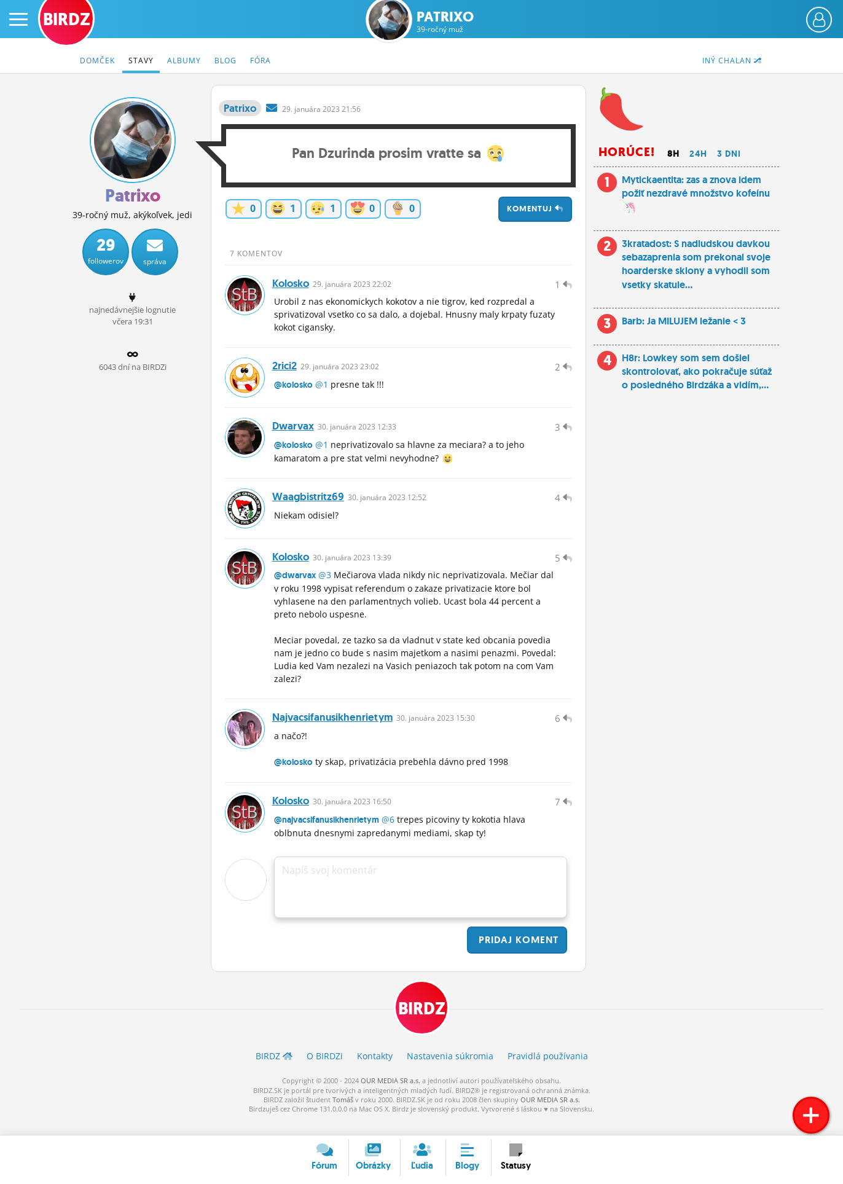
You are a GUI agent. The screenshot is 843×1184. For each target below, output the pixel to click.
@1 (321, 388)
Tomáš (342, 1114)
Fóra (260, 60)
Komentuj (535, 208)
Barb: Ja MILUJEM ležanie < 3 (684, 321)
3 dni (729, 153)
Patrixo (445, 21)
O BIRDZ (325, 1071)
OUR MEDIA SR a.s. (390, 1095)
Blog (225, 60)
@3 (324, 585)
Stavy (141, 60)
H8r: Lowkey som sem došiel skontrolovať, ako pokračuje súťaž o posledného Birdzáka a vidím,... (697, 371)
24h (698, 153)
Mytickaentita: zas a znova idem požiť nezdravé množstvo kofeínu (696, 193)
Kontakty (375, 1071)
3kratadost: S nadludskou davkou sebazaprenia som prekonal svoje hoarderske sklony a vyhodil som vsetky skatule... (696, 264)
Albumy (184, 60)
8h (673, 153)
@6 (388, 833)
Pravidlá (548, 1071)
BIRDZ (421, 1023)
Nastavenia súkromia (450, 1071)
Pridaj (517, 953)
